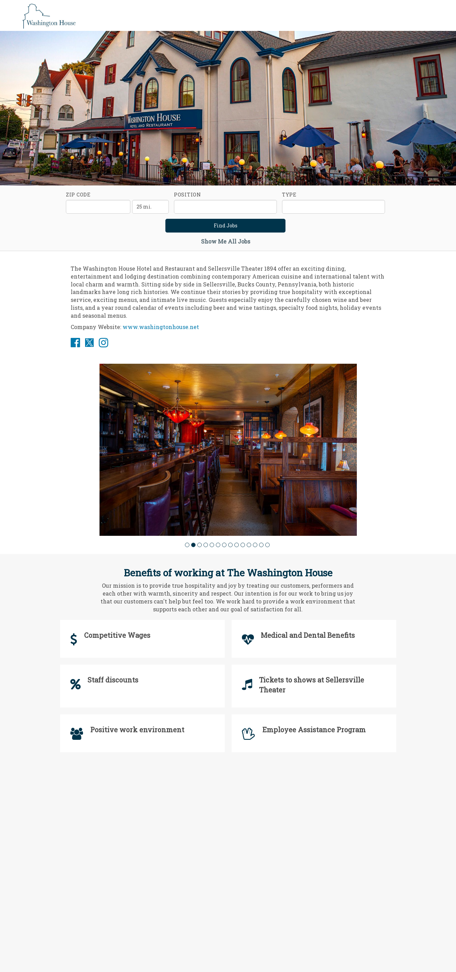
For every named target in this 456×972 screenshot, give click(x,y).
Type (289, 194)
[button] (187, 545)
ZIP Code (78, 194)
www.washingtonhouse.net (160, 326)
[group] (228, 450)
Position (187, 194)
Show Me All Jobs (225, 241)
